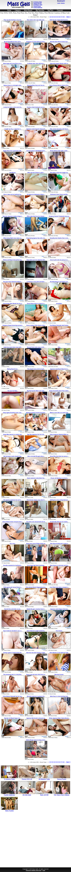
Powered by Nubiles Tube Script (33, 870)
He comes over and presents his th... (36, 521)
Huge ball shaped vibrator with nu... (59, 63)
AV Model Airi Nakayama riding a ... (36, 194)
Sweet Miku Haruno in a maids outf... (12, 434)
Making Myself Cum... (12, 369)
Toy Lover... (13, 543)
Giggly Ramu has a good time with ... (12, 150)
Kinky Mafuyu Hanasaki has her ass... (13, 696)
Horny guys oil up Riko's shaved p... (59, 107)
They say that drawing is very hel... (13, 20)
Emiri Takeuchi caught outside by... (36, 631)
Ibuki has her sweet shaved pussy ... (59, 20)
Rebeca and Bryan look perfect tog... (12, 260)
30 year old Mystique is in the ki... (59, 478)
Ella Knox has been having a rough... (36, 652)
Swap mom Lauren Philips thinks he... (36, 543)
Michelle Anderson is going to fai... (36, 696)
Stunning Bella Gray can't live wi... (36, 85)
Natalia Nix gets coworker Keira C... (36, 609)
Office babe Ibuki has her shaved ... (36, 216)
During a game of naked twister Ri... (12, 652)
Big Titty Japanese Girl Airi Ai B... (36, 434)
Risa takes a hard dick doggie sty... (59, 172)
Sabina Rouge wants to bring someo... (36, 740)
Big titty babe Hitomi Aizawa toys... (59, 41)
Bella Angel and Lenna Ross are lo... (12, 63)
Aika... (59, 347)
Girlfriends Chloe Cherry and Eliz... (59, 194)
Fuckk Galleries (37, 7)
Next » (68, 16)
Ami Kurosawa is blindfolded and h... (36, 150)
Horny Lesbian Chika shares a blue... (36, 325)
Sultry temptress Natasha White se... (59, 434)
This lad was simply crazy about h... (36, 500)
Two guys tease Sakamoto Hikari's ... (12, 281)
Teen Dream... (59, 631)
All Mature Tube (37, 4)
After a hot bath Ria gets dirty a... (36, 456)
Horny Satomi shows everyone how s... (12, 521)
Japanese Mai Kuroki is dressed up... (36, 718)
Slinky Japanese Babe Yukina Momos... (59, 718)
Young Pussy (37, 6)
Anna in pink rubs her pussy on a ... (59, 260)
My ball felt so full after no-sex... (12, 609)
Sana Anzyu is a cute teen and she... (59, 565)
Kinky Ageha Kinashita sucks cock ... (13, 412)
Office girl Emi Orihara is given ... (36, 172)
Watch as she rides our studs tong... (59, 412)
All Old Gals (26, 794)
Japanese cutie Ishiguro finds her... (59, 609)
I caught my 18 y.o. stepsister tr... (12, 129)
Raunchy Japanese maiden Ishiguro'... (13, 216)
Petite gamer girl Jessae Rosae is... (13, 587)
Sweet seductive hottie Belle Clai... (36, 478)
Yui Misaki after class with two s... (36, 63)
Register (63, 3)
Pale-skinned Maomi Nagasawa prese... (36, 587)
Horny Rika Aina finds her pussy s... (59, 456)
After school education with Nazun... (59, 129)
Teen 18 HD (44, 794)
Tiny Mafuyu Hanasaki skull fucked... (59, 325)
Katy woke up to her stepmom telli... (36, 260)
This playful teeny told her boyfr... (36, 369)
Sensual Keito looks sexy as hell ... (36, 347)
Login (58, 3)
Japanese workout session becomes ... (36, 412)
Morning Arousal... (59, 674)
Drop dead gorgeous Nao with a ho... (36, 238)
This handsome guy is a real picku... (12, 674)
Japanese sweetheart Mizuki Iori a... (59, 369)
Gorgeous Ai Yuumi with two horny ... (36, 41)
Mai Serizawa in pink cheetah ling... (13, 456)
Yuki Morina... (12, 172)
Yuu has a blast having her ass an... (36, 107)
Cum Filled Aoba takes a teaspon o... (59, 587)
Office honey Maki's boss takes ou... (12, 238)
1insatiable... (59, 303)
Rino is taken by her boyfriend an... (13, 194)
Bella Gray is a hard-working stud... (59, 696)
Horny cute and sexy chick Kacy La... (36, 674)
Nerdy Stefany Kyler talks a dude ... (59, 150)
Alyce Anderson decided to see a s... (12, 631)
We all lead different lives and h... (13, 41)
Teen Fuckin (9, 810)
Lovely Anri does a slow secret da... (12, 107)
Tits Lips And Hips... (12, 390)
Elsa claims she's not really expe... (36, 20)
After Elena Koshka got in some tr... (59, 543)
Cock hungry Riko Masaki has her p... (13, 303)
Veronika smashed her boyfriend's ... (12, 565)
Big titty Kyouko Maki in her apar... (36, 390)
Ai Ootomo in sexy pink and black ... (36, 281)
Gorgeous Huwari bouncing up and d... (13, 325)
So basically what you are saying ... (59, 521)
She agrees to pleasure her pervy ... (12, 500)
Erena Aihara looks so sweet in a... (36, 303)
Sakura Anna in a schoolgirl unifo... (13, 85)
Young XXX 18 (37, 3)
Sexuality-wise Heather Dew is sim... (59, 238)
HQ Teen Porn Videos (61, 794)
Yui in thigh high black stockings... (36, 565)
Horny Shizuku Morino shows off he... (59, 85)
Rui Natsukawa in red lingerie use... (59, 281)
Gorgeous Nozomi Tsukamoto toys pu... (59, 216)
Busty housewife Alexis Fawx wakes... (59, 390)
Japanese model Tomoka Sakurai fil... (36, 129)
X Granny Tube (37, 2)
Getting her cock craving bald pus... (59, 500)
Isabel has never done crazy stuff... (13, 347)
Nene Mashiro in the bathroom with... (59, 652)
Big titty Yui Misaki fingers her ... (12, 718)
